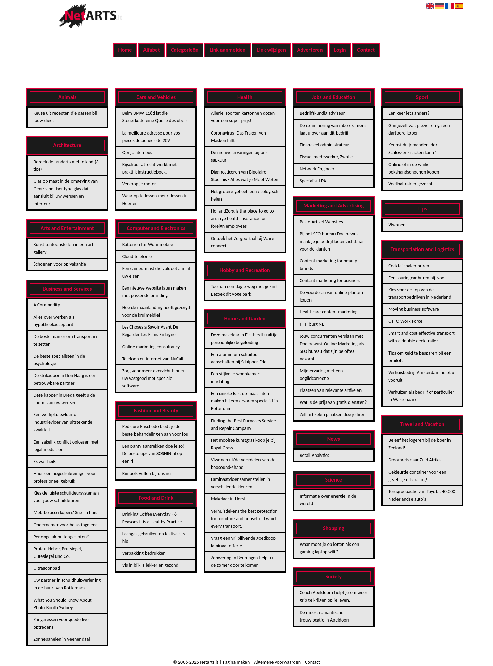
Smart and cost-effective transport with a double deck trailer (421, 337)
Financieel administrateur (324, 145)
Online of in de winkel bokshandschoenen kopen (413, 168)
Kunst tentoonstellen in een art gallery (64, 248)
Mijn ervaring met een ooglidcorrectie (321, 374)
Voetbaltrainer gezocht (410, 184)
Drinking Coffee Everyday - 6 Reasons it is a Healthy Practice (152, 518)
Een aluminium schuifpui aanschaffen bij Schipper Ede (238, 358)
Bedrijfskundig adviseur (322, 113)
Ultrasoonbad (47, 568)
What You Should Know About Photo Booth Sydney (63, 604)
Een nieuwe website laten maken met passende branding (154, 291)
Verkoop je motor (139, 184)
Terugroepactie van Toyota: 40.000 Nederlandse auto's (421, 495)
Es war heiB (45, 461)
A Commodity (47, 305)
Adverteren (310, 50)
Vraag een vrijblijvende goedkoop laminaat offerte (243, 542)
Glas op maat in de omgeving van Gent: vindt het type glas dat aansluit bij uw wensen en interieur (66, 192)
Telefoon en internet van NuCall (153, 359)
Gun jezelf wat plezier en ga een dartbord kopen (419, 129)
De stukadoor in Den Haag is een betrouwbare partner (65, 379)
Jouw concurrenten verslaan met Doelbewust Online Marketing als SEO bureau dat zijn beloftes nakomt (332, 347)
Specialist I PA (313, 181)
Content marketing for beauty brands (328, 264)
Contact (366, 50)
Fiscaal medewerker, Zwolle (326, 157)
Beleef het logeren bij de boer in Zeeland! (419, 444)
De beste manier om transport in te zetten (65, 340)
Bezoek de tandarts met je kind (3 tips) (66, 165)
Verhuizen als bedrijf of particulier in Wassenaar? (421, 395)
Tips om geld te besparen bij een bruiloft (419, 356)
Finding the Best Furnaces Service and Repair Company (243, 424)
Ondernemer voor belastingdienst (66, 525)
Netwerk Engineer (317, 169)
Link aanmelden (227, 50)
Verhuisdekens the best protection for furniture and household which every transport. (244, 518)
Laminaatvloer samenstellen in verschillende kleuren (240, 483)
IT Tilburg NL (312, 324)
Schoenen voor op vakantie (60, 264)
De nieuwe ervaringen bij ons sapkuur (239, 156)
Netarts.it (209, 662)
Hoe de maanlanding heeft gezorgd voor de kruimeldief (156, 311)
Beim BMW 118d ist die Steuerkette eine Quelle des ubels (154, 117)
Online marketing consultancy (151, 347)
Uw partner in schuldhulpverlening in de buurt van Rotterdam (67, 584)
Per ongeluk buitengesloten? (61, 537)
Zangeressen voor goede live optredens (61, 623)
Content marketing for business (330, 280)
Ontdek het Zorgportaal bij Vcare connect (242, 242)
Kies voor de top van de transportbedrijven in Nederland (419, 293)
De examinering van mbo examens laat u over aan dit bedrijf (333, 129)
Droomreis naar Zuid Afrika (414, 460)
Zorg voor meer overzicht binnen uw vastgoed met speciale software (154, 378)
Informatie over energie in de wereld (328, 500)
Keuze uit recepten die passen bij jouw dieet (65, 117)
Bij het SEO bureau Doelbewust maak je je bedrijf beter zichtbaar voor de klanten (332, 241)
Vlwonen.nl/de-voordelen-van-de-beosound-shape (244, 463)
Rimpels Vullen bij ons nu (146, 473)
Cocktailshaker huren (408, 266)
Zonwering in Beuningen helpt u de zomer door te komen (242, 561)
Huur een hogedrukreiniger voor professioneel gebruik (65, 477)
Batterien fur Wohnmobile (147, 244)
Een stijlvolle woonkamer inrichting (235, 377)
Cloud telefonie (137, 256)
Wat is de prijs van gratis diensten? (333, 402)
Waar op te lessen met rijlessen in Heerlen (155, 199)
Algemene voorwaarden (277, 662)
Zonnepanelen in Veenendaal (62, 639)
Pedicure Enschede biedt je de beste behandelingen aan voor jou (155, 430)
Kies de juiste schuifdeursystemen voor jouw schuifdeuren (66, 496)
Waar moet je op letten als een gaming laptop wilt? (329, 548)
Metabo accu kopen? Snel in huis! (66, 512)
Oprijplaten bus (137, 152)
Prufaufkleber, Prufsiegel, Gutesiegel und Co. (58, 552)
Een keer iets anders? (408, 113)
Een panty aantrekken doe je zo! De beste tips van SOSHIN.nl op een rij (153, 453)
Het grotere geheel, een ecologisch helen (244, 195)
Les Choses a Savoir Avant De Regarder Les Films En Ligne (150, 330)
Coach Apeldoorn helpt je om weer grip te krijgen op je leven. (333, 596)
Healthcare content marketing (328, 312)
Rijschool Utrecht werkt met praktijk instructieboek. (149, 168)
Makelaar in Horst (228, 499)
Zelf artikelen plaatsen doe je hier (332, 415)
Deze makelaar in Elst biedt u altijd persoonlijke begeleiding (244, 338)
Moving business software (413, 309)
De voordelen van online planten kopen (331, 296)
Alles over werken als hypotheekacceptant (54, 321)
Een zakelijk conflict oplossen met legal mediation (66, 445)
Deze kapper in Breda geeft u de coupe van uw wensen (65, 399)
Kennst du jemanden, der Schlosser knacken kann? (412, 148)
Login (340, 50)
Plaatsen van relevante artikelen (331, 390)
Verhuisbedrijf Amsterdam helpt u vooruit (421, 376)
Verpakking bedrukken (144, 553)
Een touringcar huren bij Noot (417, 278)
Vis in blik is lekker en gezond (150, 565)
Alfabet (151, 50)
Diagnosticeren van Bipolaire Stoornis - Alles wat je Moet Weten (244, 175)
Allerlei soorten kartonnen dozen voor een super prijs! (243, 117)
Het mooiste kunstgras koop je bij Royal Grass (243, 444)
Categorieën (184, 50)
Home (125, 50)
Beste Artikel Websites (321, 222)
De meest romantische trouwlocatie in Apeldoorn (325, 616)
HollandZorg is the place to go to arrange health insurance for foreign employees (242, 218)
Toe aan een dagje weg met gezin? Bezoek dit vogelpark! (244, 290)
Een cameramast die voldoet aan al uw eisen (156, 272)
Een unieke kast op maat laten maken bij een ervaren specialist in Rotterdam (244, 400)
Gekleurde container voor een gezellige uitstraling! (417, 476)
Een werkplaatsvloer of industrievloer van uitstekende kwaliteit (63, 422)
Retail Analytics (314, 455)
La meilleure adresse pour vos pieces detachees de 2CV (151, 136)
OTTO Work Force (405, 321)
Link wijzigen (271, 50)
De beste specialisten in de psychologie (59, 360)
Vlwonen (396, 225)
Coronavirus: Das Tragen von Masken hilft (238, 136)
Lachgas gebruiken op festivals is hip (153, 537)
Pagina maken (236, 662)
